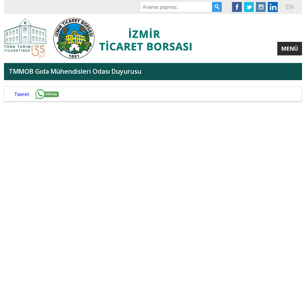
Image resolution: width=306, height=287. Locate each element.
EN (290, 6)
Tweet (21, 94)
